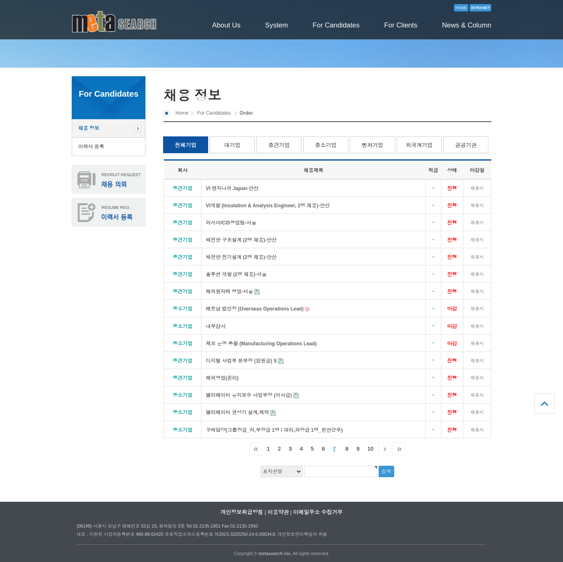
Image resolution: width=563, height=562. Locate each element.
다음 (384, 448)
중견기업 (279, 145)
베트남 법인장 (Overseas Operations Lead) (255, 309)
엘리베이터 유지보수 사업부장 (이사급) (249, 395)
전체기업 (185, 145)
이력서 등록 (91, 147)
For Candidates (336, 25)
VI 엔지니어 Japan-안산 (232, 188)
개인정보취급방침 (241, 512)
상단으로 (544, 403)
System (276, 25)
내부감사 (215, 326)
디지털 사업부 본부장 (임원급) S (242, 361)
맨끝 (399, 448)
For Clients (401, 25)
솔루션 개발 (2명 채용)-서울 (236, 274)
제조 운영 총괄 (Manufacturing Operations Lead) (261, 344)
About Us (226, 25)
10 (370, 449)
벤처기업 (372, 145)
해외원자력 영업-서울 (230, 292)
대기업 (233, 145)
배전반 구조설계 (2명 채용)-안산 (241, 240)
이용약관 (278, 512)
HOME (461, 8)
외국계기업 (419, 145)
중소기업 (325, 145)
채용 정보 (88, 128)
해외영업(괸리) (222, 378)
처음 (255, 448)
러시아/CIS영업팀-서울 (231, 223)
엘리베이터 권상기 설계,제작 (238, 412)
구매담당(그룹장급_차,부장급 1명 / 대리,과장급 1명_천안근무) (274, 430)
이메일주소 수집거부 (318, 512)
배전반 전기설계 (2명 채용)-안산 (241, 257)
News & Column (466, 25)
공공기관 (466, 145)
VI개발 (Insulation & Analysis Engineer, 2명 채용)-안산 (267, 205)
